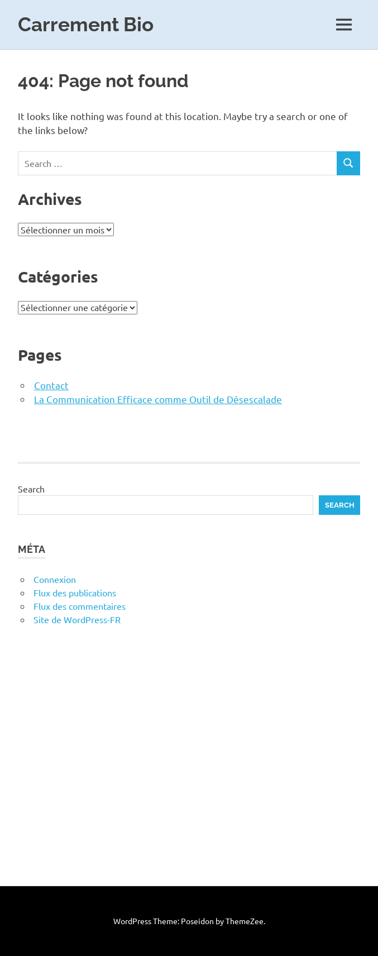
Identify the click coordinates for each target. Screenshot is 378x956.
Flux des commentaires (80, 605)
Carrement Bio (86, 24)
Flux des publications (75, 592)
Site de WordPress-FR (77, 619)
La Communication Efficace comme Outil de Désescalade (158, 399)
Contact (51, 385)
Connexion (55, 579)
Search (31, 488)
